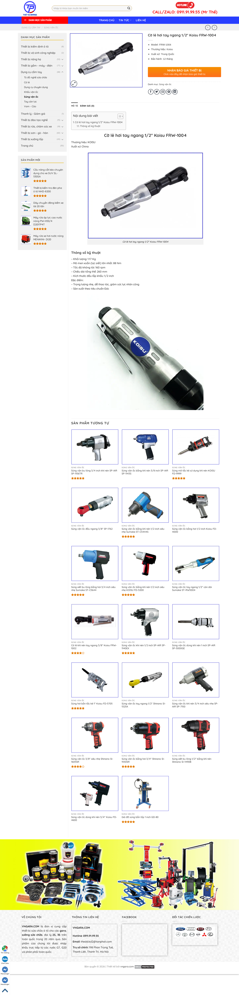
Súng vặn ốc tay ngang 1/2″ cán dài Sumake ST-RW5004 (192, 589)
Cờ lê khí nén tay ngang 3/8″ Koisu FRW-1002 (94, 647)
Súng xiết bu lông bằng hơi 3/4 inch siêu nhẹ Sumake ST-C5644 (93, 589)
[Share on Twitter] (156, 91)
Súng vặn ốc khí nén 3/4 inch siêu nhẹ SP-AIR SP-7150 (195, 705)
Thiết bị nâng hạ (31, 59)
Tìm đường (5, 950)
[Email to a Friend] (162, 91)
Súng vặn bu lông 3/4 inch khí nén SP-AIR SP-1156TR (94, 472)
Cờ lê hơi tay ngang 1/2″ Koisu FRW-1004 (98, 122)
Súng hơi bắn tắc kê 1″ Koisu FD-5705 (92, 703)
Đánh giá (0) (87, 105)
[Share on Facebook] (151, 91)
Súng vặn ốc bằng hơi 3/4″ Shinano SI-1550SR (143, 760)
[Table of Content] (120, 116)
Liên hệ (141, 20)
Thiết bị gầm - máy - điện (36, 65)
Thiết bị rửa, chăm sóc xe (36, 126)
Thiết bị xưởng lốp (32, 139)
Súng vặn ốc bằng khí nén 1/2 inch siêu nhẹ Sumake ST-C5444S (143, 530)
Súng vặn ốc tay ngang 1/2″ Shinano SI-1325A (144, 705)
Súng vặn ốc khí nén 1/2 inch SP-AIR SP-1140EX (144, 647)
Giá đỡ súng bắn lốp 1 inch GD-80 (140, 817)
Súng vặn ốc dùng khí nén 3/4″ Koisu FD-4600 (94, 819)
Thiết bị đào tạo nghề (34, 120)
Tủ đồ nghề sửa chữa (35, 77)
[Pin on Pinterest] (168, 91)
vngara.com (127, 966)
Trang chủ (107, 20)
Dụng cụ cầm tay (31, 27)
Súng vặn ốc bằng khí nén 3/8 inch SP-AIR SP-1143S (145, 472)
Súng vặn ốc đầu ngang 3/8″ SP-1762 (92, 528)
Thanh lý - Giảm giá (33, 113)
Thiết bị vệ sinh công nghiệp (38, 52)
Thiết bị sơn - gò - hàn (34, 133)
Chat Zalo (5, 960)
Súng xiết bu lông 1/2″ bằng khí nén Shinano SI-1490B (191, 760)
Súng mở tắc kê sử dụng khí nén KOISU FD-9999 (193, 472)
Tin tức (125, 20)
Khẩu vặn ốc (31, 92)
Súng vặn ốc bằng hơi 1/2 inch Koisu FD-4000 (194, 530)
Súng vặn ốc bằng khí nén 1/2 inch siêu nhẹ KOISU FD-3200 (143, 589)
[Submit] (129, 8)
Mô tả (74, 105)
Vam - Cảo (30, 106)
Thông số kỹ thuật (90, 126)
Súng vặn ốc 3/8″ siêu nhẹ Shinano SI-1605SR (92, 760)
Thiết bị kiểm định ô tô (35, 46)
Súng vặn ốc (51, 27)
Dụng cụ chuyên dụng (36, 87)
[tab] (74, 105)
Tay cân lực (30, 101)
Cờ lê (27, 82)
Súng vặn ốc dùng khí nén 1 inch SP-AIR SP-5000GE (193, 647)
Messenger (5, 971)
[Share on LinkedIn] (175, 91)
